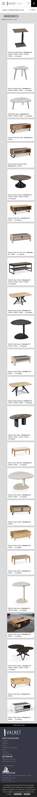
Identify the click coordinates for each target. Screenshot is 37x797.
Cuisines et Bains (7, 754)
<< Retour (32, 9)
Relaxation (5, 743)
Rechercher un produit (8, 759)
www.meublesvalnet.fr (8, 782)
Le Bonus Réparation (8, 766)
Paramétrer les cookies (9, 778)
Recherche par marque (9, 761)
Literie (4, 750)
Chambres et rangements (9, 747)
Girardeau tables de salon (16, 10)
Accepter (27, 794)
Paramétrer (18, 794)
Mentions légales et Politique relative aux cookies (16, 775)
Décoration (5, 752)
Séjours (5, 10)
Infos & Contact (7, 780)
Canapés (5, 741)
